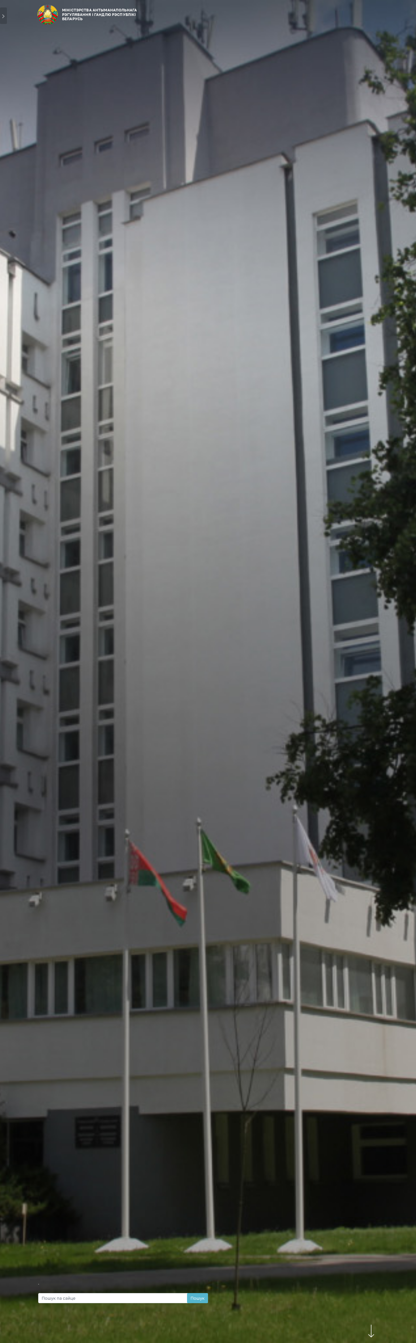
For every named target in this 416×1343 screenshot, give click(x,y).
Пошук (197, 1298)
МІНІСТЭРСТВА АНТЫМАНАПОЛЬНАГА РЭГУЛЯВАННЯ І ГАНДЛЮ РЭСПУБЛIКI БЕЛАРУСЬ (99, 14)
